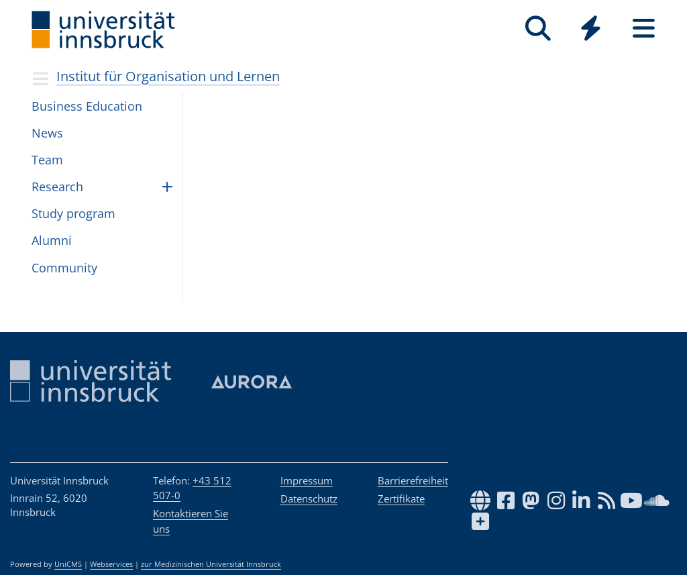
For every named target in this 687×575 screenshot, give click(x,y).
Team (47, 160)
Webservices (111, 564)
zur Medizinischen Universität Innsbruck (211, 564)
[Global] (590, 29)
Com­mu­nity (64, 268)
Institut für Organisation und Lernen (168, 76)
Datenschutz (308, 498)
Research (57, 186)
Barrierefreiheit (413, 480)
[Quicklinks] (590, 28)
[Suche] (537, 28)
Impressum (306, 480)
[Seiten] (643, 28)
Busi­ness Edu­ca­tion (87, 106)
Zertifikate (401, 498)
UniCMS (68, 564)
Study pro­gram (73, 213)
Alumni (52, 240)
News (47, 133)
